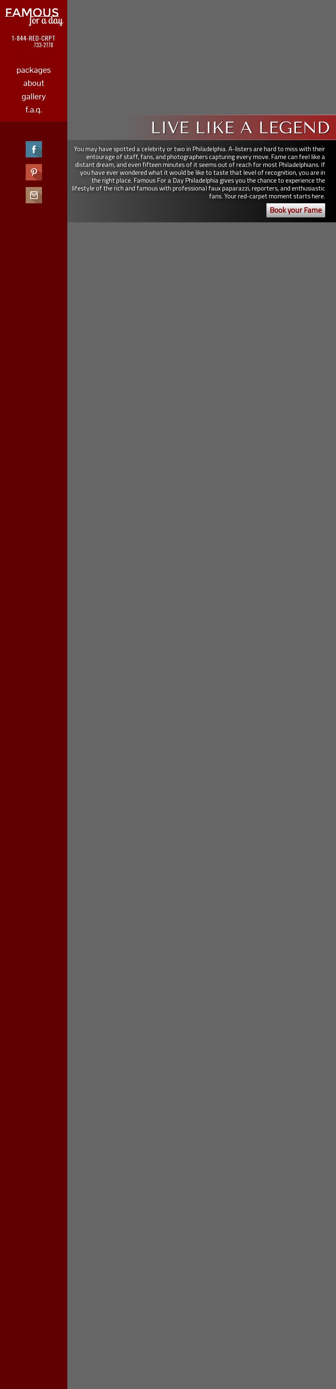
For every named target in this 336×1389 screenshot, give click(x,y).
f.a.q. (33, 109)
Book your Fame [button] (296, 210)
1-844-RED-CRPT (33, 37)
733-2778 (43, 45)
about (33, 83)
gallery (34, 96)
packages (33, 69)
